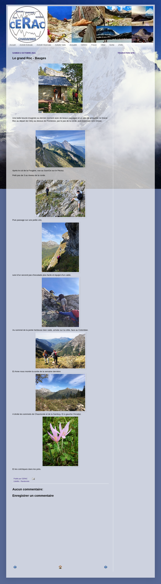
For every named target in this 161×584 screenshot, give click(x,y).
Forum (94, 45)
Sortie (111, 45)
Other (103, 45)
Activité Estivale (26, 45)
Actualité (73, 45)
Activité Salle (60, 45)
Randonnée (25, 481)
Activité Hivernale (44, 45)
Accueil (13, 45)
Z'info (120, 45)
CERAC (84, 45)
